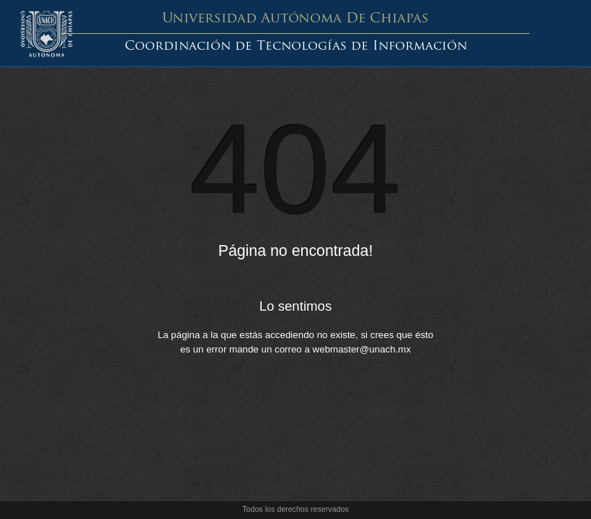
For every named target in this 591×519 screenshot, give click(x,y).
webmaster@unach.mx (362, 349)
